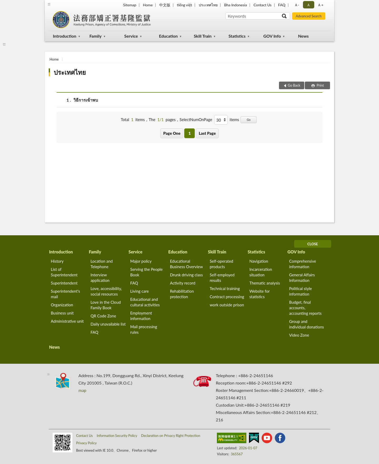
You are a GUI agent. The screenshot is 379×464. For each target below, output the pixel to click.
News (303, 35)
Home (148, 5)
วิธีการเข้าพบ (85, 100)
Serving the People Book (146, 272)
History (57, 261)
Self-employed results (222, 277)
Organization (62, 304)
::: (49, 4)
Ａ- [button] (296, 5)
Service (131, 35)
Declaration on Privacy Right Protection (170, 435)
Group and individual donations (306, 324)
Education (168, 35)
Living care (139, 291)
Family (95, 35)
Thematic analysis (265, 283)
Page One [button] (171, 133)
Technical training (225, 288)
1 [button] (189, 133)
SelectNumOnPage (195, 119)
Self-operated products (221, 264)
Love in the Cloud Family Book (106, 305)
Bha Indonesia (235, 5)
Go (249, 119)
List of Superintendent (64, 272)
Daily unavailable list (108, 324)
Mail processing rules (143, 329)
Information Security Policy (117, 435)
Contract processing (227, 296)
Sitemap (129, 5)
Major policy (141, 261)
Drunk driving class (186, 274)
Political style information (300, 291)
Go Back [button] (294, 85)
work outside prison (227, 304)
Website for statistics (260, 294)
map (82, 390)
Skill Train (203, 35)
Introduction (64, 35)
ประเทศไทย (208, 5)
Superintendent (64, 283)
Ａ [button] (308, 5)
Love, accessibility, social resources (106, 291)
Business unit (62, 313)
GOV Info (272, 35)
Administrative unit (67, 321)
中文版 (164, 5)
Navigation (259, 261)
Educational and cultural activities (145, 302)
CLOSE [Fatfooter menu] (312, 244)
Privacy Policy (86, 443)
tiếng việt (184, 5)
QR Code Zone (103, 315)
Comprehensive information (302, 264)
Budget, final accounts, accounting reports (305, 308)
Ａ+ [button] (320, 5)
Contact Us (262, 5)
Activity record (182, 283)
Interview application (100, 277)
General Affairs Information (302, 277)
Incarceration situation (261, 272)
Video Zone (299, 335)
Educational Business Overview (186, 264)
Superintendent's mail (65, 294)
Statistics (237, 35)
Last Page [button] (207, 133)
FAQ (282, 5)
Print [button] (320, 85)
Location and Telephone (102, 264)
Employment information (141, 316)
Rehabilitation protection (182, 294)
